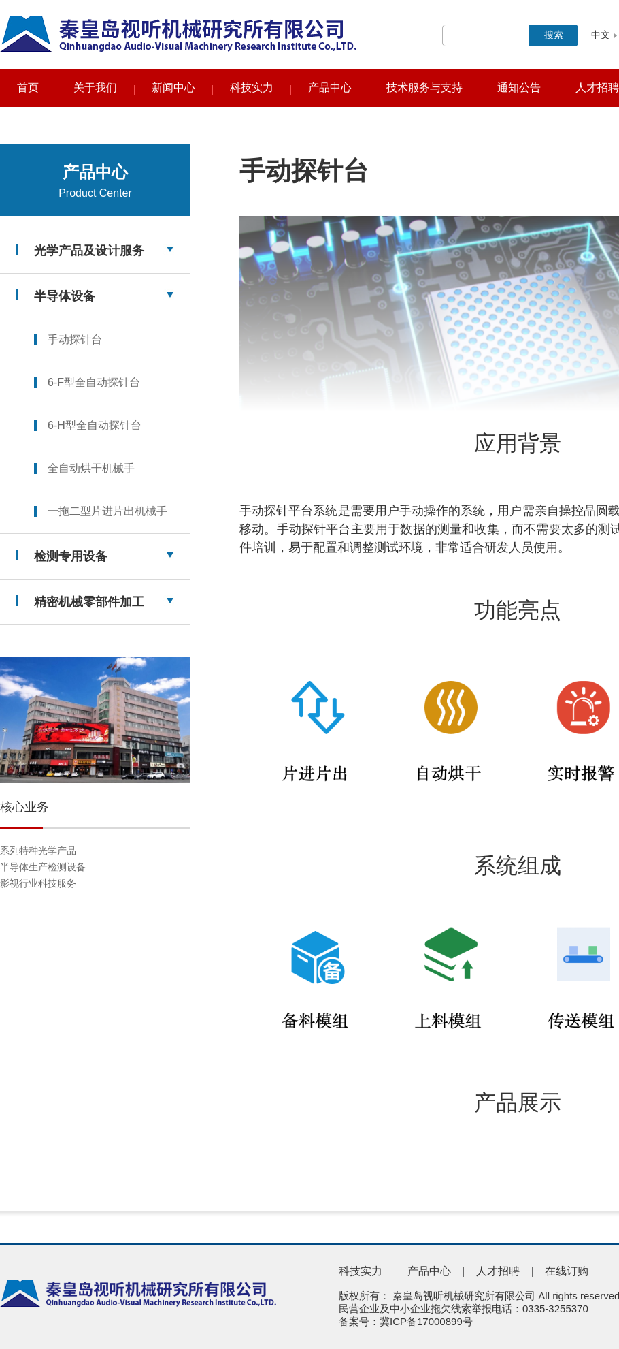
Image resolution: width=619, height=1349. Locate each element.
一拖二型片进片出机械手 (107, 511)
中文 (600, 34)
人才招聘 (597, 87)
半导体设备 (64, 296)
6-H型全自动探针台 (94, 425)
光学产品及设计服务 (89, 250)
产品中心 (330, 87)
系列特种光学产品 (38, 850)
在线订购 (566, 1271)
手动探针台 (75, 339)
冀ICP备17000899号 (426, 1321)
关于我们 (95, 87)
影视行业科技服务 (38, 883)
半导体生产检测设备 (43, 866)
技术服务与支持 (424, 87)
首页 (28, 87)
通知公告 (519, 87)
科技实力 (251, 87)
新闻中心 (173, 87)
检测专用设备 (70, 556)
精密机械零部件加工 (89, 602)
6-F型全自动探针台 (94, 382)
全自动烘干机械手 (91, 468)
